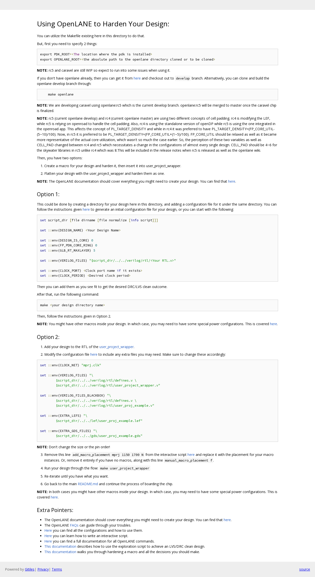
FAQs (74, 525)
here (137, 78)
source (304, 569)
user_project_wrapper (116, 346)
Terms (57, 569)
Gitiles (29, 569)
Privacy (43, 569)
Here (48, 530)
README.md (88, 483)
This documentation (60, 546)
